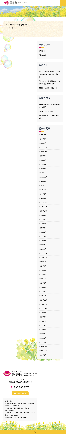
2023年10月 (43, 211)
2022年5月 (42, 279)
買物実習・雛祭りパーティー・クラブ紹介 (50, 105)
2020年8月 (42, 355)
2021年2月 (42, 342)
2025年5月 (42, 164)
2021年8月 (42, 317)
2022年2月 (42, 291)
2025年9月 (42, 156)
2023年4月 (42, 236)
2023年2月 (42, 245)
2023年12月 (43, 202)
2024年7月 (42, 185)
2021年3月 (42, 338)
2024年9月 (42, 181)
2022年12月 (43, 253)
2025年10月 (43, 151)
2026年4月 (42, 135)
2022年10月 (43, 262)
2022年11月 (43, 257)
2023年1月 (42, 249)
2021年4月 (42, 334)
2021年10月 (43, 308)
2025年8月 (42, 160)
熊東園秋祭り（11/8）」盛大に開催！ (49, 116)
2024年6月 (42, 190)
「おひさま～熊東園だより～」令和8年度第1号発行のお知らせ (50, 74)
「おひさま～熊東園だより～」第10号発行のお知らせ (50, 82)
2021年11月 (43, 304)
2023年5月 (42, 232)
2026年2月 (42, 143)
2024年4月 (42, 194)
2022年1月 (42, 296)
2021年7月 (42, 321)
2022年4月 (42, 283)
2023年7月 (42, 223)
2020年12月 (43, 346)
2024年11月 (43, 173)
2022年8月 (42, 270)
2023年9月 (42, 215)
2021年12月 (43, 300)
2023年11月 (43, 207)
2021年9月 (42, 312)
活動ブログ (42, 55)
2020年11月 (43, 351)
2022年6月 (42, 274)
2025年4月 (42, 168)
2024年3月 (42, 198)
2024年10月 (43, 177)
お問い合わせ (20, 393)
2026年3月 (42, 139)
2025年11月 (43, 147)
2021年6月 (42, 325)
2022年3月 (42, 287)
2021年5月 (42, 329)
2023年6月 (42, 228)
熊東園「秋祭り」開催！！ (48, 88)
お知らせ (42, 51)
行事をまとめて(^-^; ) (47, 111)
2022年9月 (42, 266)
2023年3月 (42, 240)
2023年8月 (42, 219)
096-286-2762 (22, 387)
